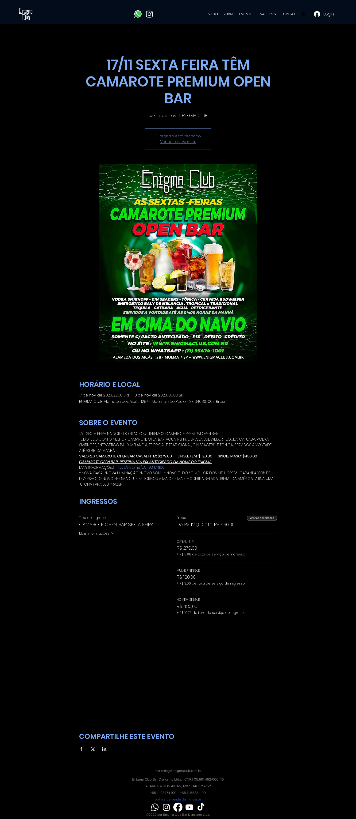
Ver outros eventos (178, 141)
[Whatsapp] (138, 14)
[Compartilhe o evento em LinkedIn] (104, 749)
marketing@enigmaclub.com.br (178, 771)
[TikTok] (200, 807)
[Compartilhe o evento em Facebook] (81, 749)
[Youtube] (189, 807)
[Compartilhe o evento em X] (93, 749)
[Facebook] (177, 807)
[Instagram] (149, 14)
